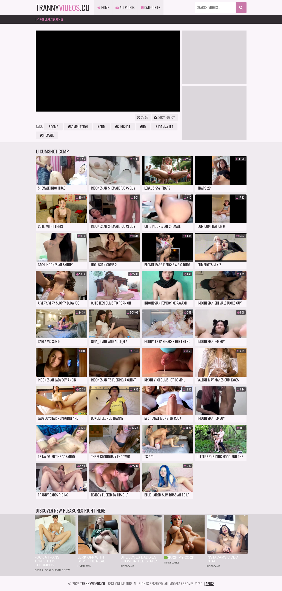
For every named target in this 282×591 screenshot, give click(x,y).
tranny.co (63, 7)
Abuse (210, 583)
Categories (150, 7)
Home (103, 7)
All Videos (125, 7)
